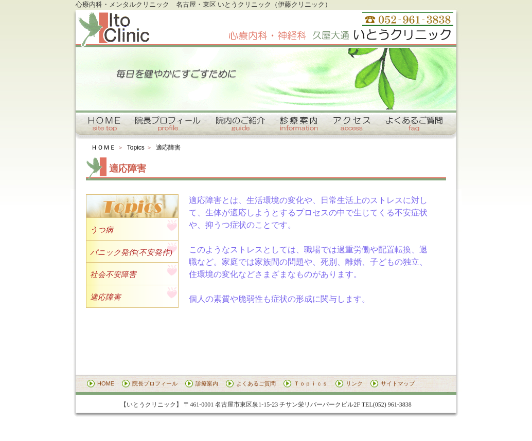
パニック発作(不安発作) (131, 252)
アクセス (352, 124)
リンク (354, 383)
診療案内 (299, 124)
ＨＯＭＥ (103, 147)
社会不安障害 (113, 274)
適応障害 (168, 147)
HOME (105, 383)
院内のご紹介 (240, 124)
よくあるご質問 (415, 124)
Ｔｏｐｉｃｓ (311, 383)
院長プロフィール (167, 124)
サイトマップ (398, 383)
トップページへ (104, 124)
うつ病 (101, 230)
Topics (136, 147)
